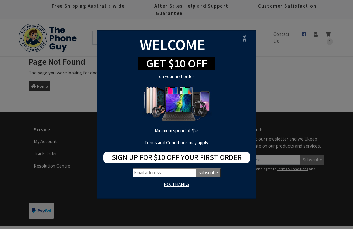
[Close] (247, 39)
